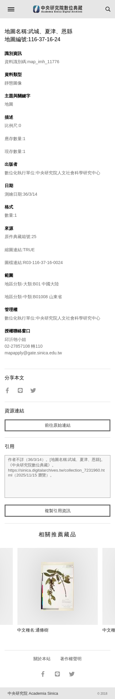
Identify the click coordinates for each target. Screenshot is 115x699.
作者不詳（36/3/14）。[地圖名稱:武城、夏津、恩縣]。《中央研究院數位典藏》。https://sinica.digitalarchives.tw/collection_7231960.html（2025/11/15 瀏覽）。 (57, 476)
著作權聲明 (71, 658)
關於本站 (42, 658)
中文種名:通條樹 (32, 630)
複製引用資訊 (58, 510)
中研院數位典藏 (57, 9)
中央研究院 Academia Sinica (33, 693)
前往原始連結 (58, 425)
